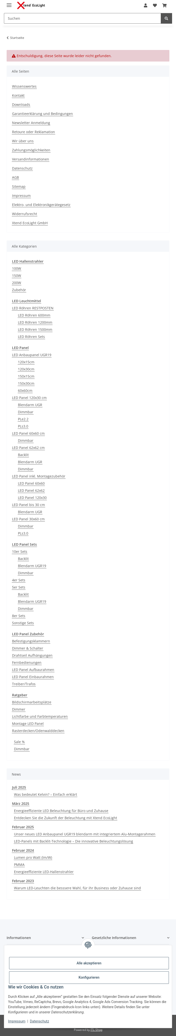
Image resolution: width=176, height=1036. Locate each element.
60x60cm (25, 390)
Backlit (23, 454)
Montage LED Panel (28, 723)
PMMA (19, 864)
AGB (15, 177)
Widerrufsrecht (24, 213)
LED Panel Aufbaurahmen (33, 669)
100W (16, 268)
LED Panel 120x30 (32, 497)
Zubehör (19, 289)
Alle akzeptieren (89, 963)
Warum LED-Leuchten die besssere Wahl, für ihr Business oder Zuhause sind (77, 888)
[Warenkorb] (164, 5)
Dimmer (18, 709)
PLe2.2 (23, 419)
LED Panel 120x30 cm (29, 397)
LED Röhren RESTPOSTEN (33, 308)
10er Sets (19, 551)
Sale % (19, 741)
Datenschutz (39, 1021)
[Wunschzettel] (154, 5)
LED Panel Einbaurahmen (33, 676)
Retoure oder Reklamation (33, 131)
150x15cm (26, 376)
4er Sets (18, 580)
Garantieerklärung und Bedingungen (42, 113)
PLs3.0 (23, 426)
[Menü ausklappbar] (9, 3)
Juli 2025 (19, 787)
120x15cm (26, 362)
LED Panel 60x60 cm (28, 433)
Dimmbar (25, 412)
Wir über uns (23, 141)
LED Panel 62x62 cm (28, 447)
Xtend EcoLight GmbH (30, 223)
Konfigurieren (89, 977)
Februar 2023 (23, 880)
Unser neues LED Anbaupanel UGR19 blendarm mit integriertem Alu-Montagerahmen (84, 834)
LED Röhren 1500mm (35, 329)
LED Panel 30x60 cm (28, 519)
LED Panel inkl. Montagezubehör (38, 476)
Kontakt (18, 95)
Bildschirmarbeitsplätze (31, 702)
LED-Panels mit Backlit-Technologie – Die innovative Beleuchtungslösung (73, 841)
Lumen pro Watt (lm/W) (33, 857)
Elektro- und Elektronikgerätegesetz (41, 204)
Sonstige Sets (23, 623)
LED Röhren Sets (31, 336)
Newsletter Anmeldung (31, 122)
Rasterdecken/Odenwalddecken (38, 730)
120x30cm (26, 369)
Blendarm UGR (30, 404)
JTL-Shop (96, 1030)
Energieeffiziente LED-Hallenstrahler (44, 871)
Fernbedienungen (26, 662)
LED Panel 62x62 (31, 490)
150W (16, 275)
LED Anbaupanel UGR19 (31, 354)
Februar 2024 (23, 850)
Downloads (21, 104)
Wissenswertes (24, 86)
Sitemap (19, 186)
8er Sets (18, 615)
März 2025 (20, 803)
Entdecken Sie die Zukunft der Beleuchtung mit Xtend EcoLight (65, 817)
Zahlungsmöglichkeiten (31, 150)
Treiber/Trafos (24, 684)
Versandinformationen (30, 159)
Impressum (16, 1021)
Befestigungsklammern (31, 641)
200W (16, 282)
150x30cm (26, 383)
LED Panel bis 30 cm (28, 504)
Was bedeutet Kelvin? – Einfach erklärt (45, 794)
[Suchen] (82, 18)
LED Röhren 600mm (34, 315)
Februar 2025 (23, 827)
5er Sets (18, 587)
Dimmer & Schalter (27, 648)
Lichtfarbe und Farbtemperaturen (40, 716)
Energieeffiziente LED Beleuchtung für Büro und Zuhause (61, 810)
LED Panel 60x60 (31, 483)
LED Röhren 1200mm (35, 322)
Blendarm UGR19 (32, 565)
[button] (145, 5)
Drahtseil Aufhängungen (32, 655)
